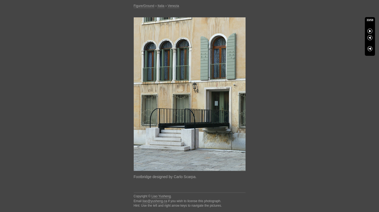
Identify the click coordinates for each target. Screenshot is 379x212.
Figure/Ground (144, 6)
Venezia (173, 6)
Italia (160, 6)
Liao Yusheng (161, 196)
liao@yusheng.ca (155, 201)
